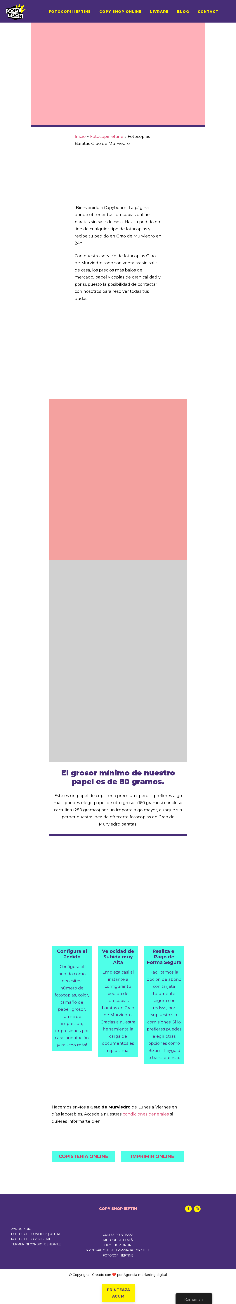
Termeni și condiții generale (36, 1244)
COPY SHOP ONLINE (118, 1245)
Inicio (80, 136)
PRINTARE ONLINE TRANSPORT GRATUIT (118, 1250)
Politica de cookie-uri (30, 1239)
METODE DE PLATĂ (118, 1240)
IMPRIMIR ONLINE (152, 1156)
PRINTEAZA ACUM (118, 1292)
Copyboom (24, 11)
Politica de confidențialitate (37, 1234)
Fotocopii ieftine (106, 136)
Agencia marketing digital (145, 1275)
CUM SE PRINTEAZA (118, 1235)
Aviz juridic (21, 1229)
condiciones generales (146, 1114)
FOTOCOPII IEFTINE (118, 1255)
